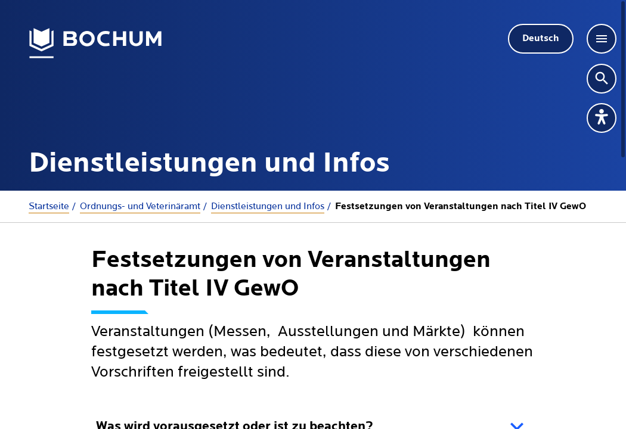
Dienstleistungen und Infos (267, 206)
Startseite (49, 206)
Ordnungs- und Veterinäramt (140, 206)
